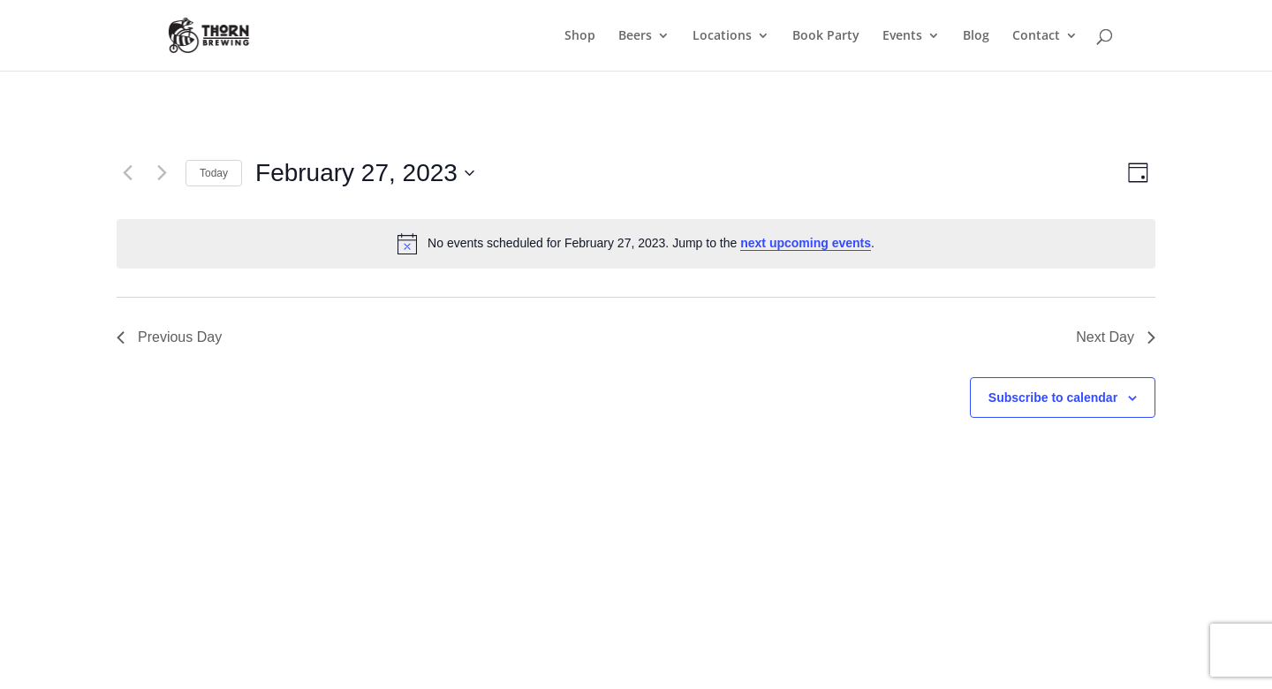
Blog (976, 36)
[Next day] (161, 173)
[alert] (636, 244)
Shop (579, 36)
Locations (722, 36)
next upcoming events (805, 243)
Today (214, 173)
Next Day (1115, 336)
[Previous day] (127, 173)
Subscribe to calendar (1052, 397)
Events (902, 36)
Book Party (825, 36)
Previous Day (169, 336)
